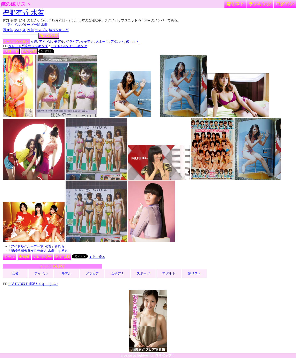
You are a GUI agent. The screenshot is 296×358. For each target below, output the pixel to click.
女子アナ (87, 41)
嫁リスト (235, 3)
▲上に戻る (97, 257)
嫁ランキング (59, 30)
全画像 (24, 257)
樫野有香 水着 (23, 12)
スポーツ (102, 41)
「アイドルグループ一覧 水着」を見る (35, 246)
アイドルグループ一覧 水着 (27, 24)
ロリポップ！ (165, 355)
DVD (17, 30)
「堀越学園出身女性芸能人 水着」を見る (37, 250)
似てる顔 (29, 51)
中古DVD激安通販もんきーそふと (33, 284)
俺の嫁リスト (16, 4)
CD (24, 30)
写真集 (8, 30)
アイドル (45, 41)
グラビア (72, 41)
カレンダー (42, 257)
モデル (59, 41)
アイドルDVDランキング (69, 46)
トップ (9, 257)
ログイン (285, 3)
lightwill (143, 355)
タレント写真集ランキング (28, 46)
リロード (11, 51)
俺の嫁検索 (48, 36)
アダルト (117, 41)
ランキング (260, 3)
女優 (34, 41)
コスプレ (41, 30)
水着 (30, 30)
